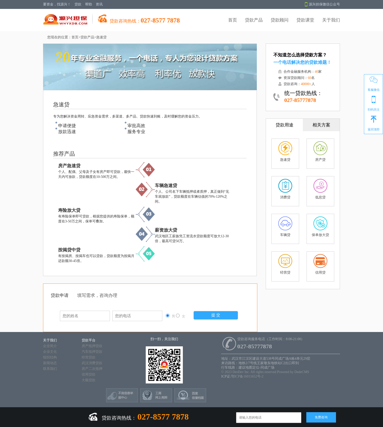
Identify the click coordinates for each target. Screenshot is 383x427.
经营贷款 (89, 357)
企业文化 (50, 352)
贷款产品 (254, 20)
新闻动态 (50, 363)
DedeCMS (301, 372)
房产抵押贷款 (92, 346)
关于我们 (331, 20)
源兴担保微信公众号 (322, 4)
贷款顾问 (279, 20)
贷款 (77, 4)
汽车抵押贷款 (92, 352)
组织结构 (50, 357)
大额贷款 (89, 380)
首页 (232, 20)
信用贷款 (89, 374)
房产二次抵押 (92, 369)
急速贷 (101, 37)
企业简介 (50, 346)
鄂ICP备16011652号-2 (247, 376)
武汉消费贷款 (92, 363)
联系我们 (50, 369)
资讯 (99, 4)
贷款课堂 (305, 20)
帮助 (88, 4)
